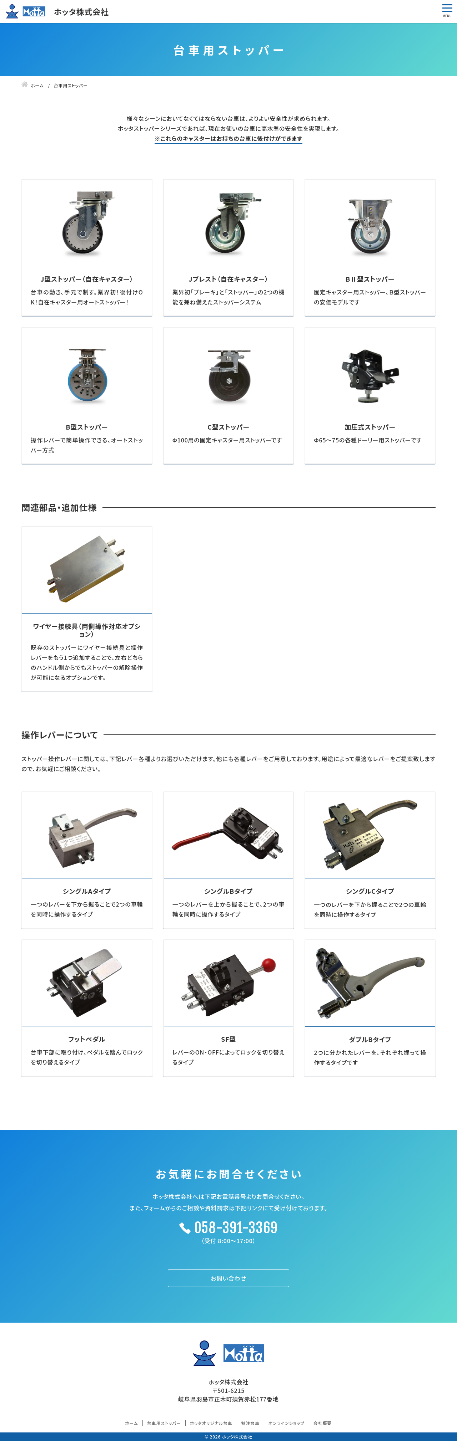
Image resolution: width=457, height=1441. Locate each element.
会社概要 (322, 1423)
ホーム (131, 1423)
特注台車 (250, 1423)
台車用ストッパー (164, 1423)
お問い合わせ (228, 1278)
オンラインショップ (286, 1423)
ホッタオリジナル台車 (211, 1423)
